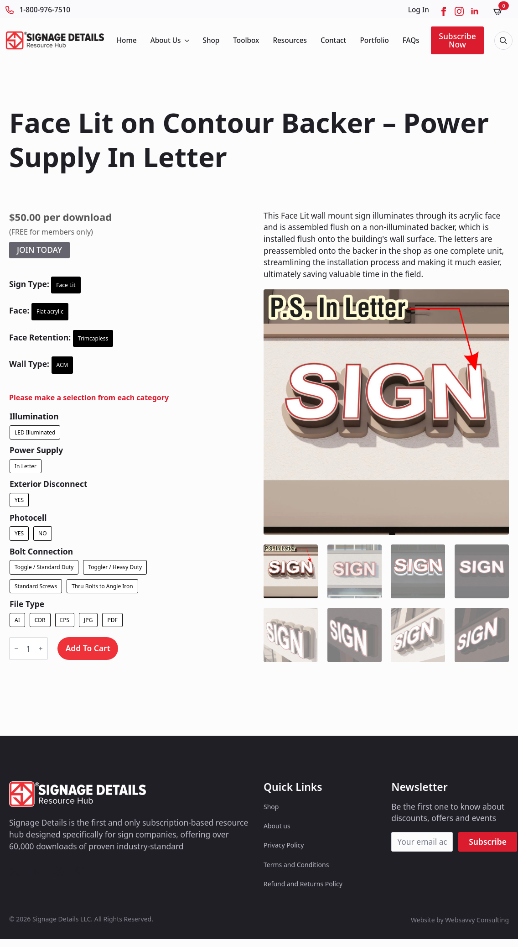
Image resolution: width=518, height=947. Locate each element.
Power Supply (36, 450)
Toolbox (246, 40)
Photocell (28, 518)
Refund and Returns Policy (303, 883)
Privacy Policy (284, 845)
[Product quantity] (28, 648)
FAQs (411, 40)
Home (127, 40)
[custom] (14, 871)
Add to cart (88, 648)
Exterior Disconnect (48, 484)
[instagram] (459, 11)
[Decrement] (16, 648)
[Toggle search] (503, 40)
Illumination (34, 416)
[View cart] (501, 11)
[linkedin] (474, 11)
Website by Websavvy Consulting (460, 920)
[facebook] (443, 11)
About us (277, 825)
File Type (27, 604)
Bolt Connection (41, 551)
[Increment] (41, 648)
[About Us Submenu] (186, 40)
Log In (418, 10)
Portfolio (374, 40)
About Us (165, 40)
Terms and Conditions (296, 864)
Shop (211, 40)
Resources (290, 40)
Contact (334, 40)
